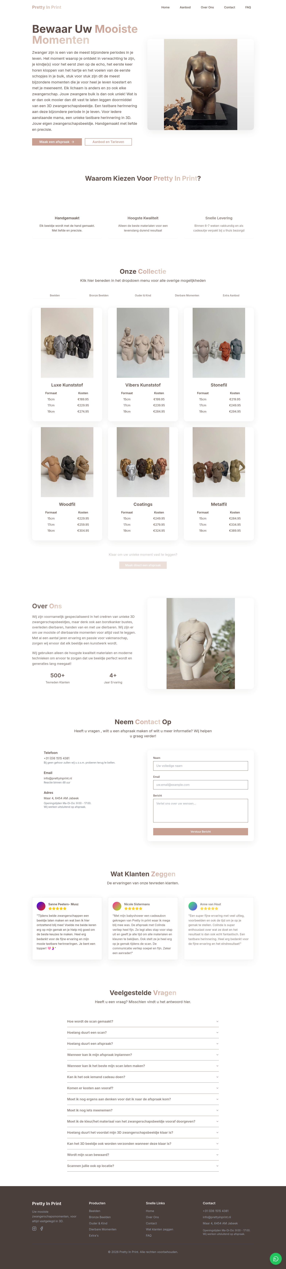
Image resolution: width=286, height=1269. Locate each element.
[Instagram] (34, 1228)
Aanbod (185, 7)
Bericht (157, 795)
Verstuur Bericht (201, 831)
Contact (229, 7)
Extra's (93, 1235)
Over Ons (207, 7)
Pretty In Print (46, 7)
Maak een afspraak (57, 142)
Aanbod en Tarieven (108, 142)
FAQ (248, 7)
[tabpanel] (143, 424)
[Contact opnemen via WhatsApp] (276, 1259)
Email (156, 776)
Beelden (94, 1211)
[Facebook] (41, 1228)
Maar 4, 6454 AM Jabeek (61, 798)
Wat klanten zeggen (159, 1229)
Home (165, 7)
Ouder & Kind (98, 1223)
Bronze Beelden (100, 1217)
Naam (156, 757)
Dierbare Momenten (102, 1229)
